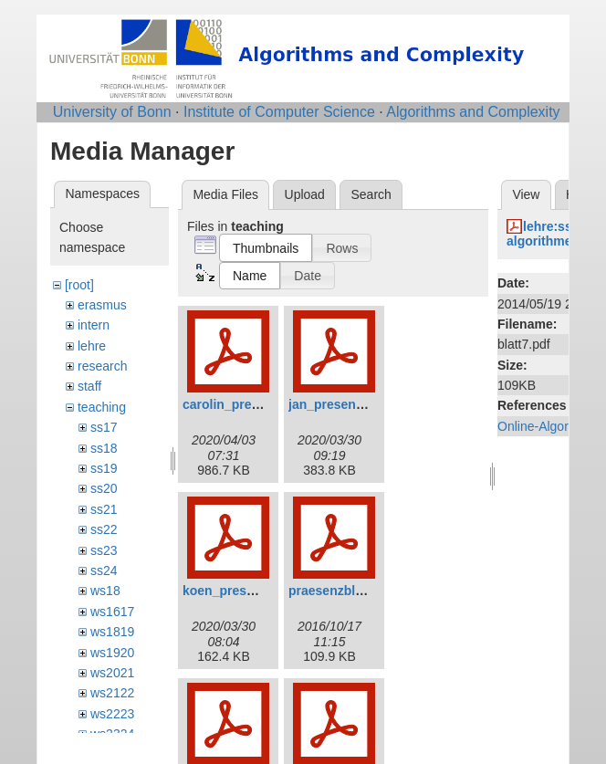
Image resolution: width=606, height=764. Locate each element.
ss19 (104, 468)
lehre (92, 346)
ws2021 (112, 672)
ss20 (104, 488)
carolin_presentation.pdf (257, 404)
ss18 (104, 448)
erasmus (102, 305)
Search (370, 194)
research (102, 366)
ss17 (104, 427)
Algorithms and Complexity (472, 112)
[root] (79, 284)
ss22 (104, 529)
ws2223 (112, 713)
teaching (102, 407)
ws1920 (112, 652)
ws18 (105, 590)
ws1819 (112, 631)
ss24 (104, 570)
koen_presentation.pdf (251, 590)
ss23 (104, 550)
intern (94, 325)
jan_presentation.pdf (351, 404)
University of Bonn (112, 112)
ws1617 (112, 611)
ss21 (104, 509)
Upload (305, 194)
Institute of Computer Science (279, 112)
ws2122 (112, 693)
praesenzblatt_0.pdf (348, 590)
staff (89, 386)
